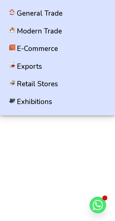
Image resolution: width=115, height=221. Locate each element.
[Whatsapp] (98, 205)
